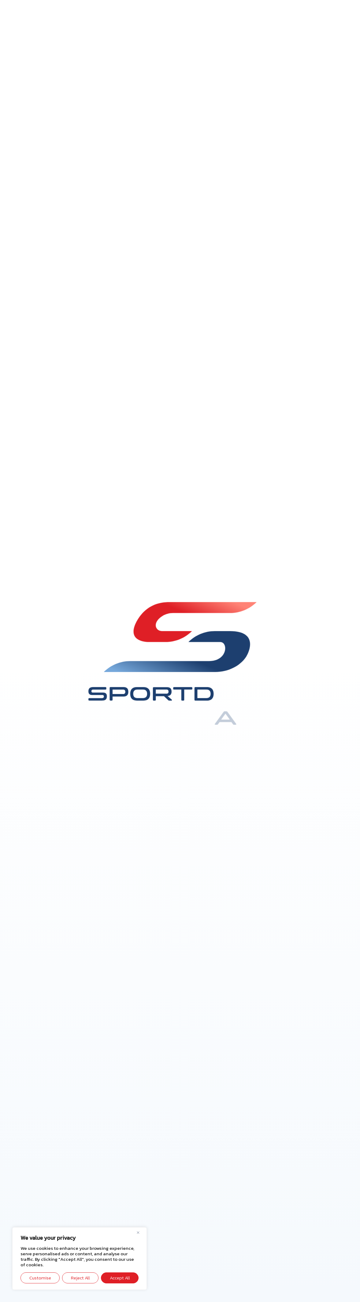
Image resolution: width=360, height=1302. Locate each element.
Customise (40, 1277)
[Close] (140, 1232)
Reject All (80, 1277)
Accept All (120, 1277)
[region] (79, 1258)
